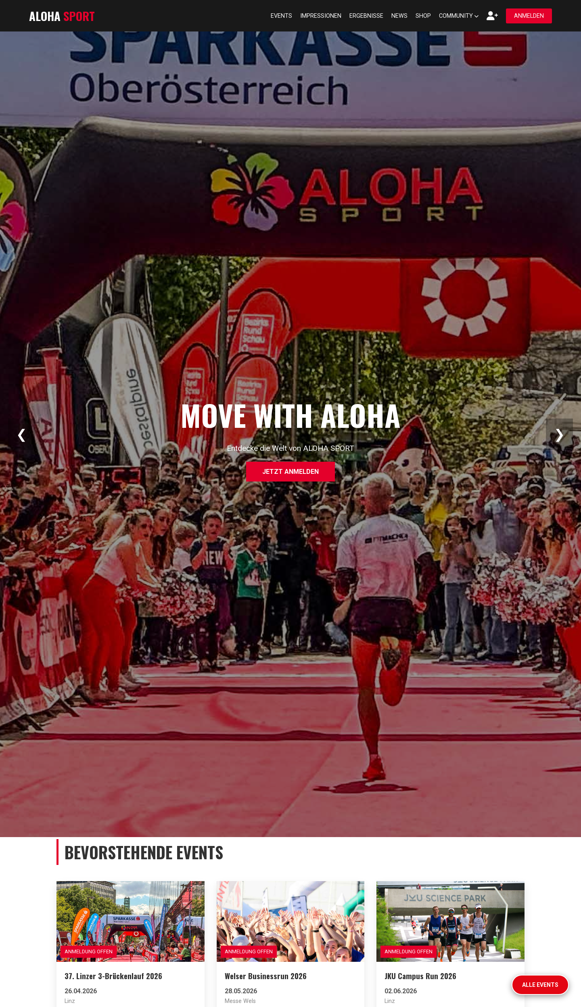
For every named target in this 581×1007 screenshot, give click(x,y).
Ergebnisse (366, 16)
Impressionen (320, 16)
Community (459, 16)
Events (281, 16)
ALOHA (62, 15)
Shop (423, 16)
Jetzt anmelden (290, 471)
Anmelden (529, 16)
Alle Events (540, 985)
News (399, 16)
